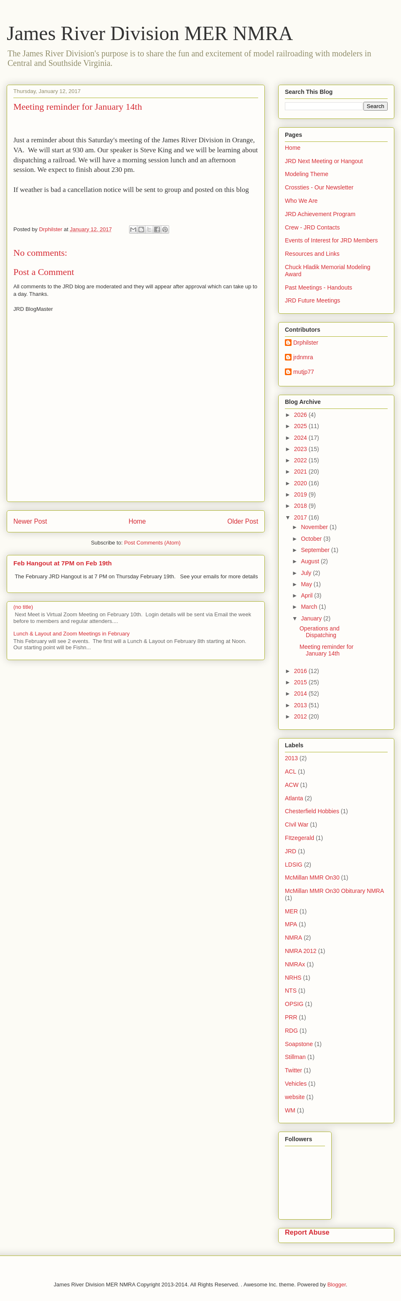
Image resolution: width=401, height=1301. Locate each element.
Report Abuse (307, 1232)
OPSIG (294, 1004)
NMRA (293, 937)
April (307, 595)
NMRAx (295, 964)
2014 (301, 693)
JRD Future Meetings (312, 300)
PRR (291, 1017)
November (315, 527)
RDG (291, 1030)
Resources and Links (312, 253)
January (312, 618)
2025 (301, 426)
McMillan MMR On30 (312, 877)
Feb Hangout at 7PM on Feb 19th (62, 563)
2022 (301, 460)
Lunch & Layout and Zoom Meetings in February (71, 633)
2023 (301, 449)
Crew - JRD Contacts (312, 227)
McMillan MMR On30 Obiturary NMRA (334, 891)
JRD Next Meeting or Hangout (324, 161)
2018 (301, 505)
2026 (301, 414)
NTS (291, 990)
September (316, 550)
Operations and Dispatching (319, 632)
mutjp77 (303, 371)
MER (291, 911)
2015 (301, 682)
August (310, 561)
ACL (290, 771)
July (307, 573)
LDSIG (293, 864)
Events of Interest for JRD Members (331, 240)
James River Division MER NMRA (150, 33)
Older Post (242, 521)
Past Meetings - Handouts (318, 287)
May (307, 584)
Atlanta (294, 798)
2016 (301, 671)
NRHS (293, 977)
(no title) (23, 607)
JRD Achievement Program (320, 214)
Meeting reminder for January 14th (326, 650)
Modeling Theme (306, 174)
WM (290, 1110)
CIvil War (296, 824)
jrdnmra (303, 357)
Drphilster (305, 342)
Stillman (295, 1057)
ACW (292, 785)
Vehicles (296, 1083)
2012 (301, 716)
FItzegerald (299, 838)
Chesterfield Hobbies (312, 811)
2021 (301, 471)
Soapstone (299, 1044)
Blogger (336, 1284)
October (312, 538)
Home (137, 521)
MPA (291, 924)
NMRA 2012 (300, 951)
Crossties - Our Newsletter (319, 187)
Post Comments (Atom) (152, 543)
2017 (301, 517)
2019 (301, 494)
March (310, 606)
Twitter (293, 1070)
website (295, 1097)
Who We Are (301, 200)
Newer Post (30, 521)
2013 (301, 705)
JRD (290, 851)
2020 (301, 483)
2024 (301, 437)
